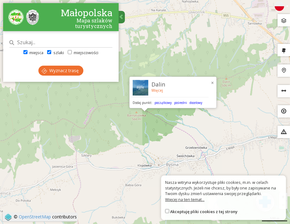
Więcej (157, 90)
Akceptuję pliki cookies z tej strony (204, 211)
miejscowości (83, 52)
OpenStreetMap (35, 217)
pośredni (180, 102)
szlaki (55, 52)
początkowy (163, 102)
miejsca (33, 52)
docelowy (195, 102)
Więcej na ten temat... (184, 199)
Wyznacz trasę (60, 70)
